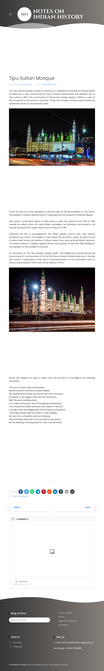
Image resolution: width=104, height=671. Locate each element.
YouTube (17, 642)
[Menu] (10, 14)
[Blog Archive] (29, 619)
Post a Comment (20, 496)
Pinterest (17, 646)
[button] (20, 491)
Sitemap (64, 665)
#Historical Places (49, 84)
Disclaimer (54, 665)
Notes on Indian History (37, 665)
